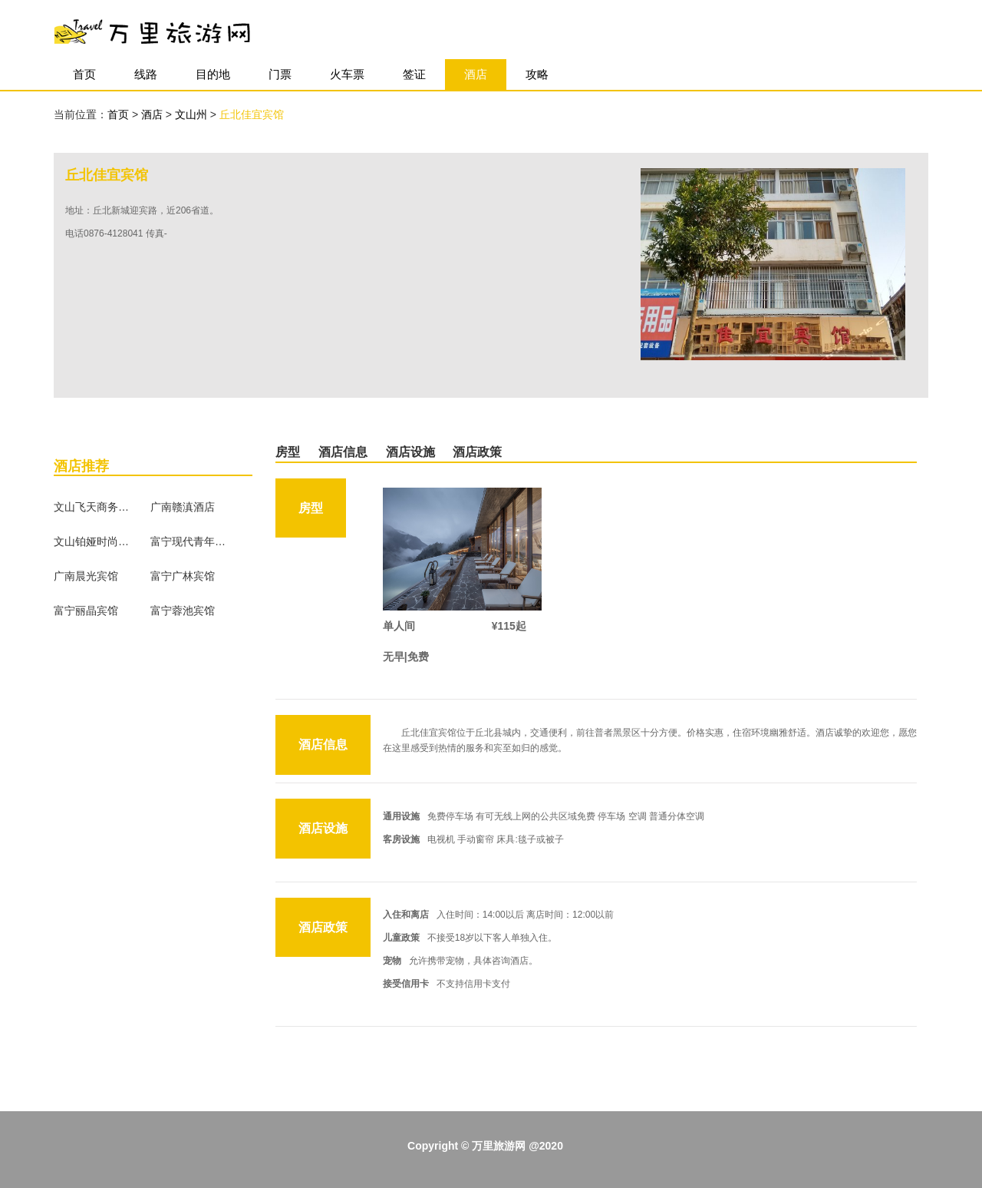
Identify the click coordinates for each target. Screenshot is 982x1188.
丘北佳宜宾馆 (251, 114)
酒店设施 (410, 451)
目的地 (213, 74)
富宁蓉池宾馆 (182, 610)
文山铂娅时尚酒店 (92, 541)
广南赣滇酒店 (182, 507)
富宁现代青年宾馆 (188, 541)
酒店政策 (477, 451)
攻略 (537, 74)
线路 (145, 74)
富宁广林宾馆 (182, 576)
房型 (287, 451)
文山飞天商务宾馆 (92, 507)
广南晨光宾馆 (86, 576)
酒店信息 (342, 451)
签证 (414, 74)
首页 (84, 74)
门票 (280, 74)
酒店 (475, 74)
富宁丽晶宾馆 (86, 610)
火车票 (347, 74)
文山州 (192, 114)
